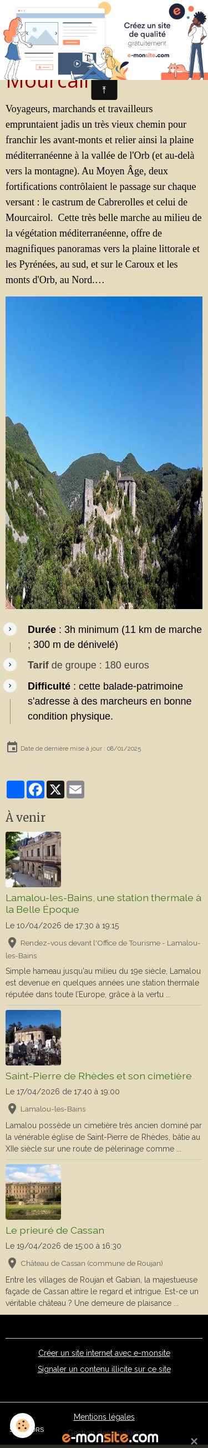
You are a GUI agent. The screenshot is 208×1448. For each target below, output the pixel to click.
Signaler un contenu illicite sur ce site (104, 1369)
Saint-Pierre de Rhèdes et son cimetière (99, 1076)
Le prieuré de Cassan (55, 1230)
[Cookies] (22, 1425)
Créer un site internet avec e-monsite (104, 1353)
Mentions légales (104, 1416)
